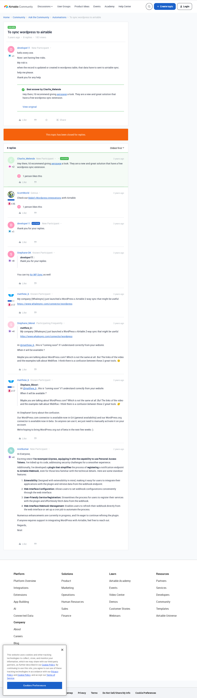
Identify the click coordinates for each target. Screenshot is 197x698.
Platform (19, 574)
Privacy (82, 692)
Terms (94, 692)
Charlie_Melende (26, 158)
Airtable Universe (166, 616)
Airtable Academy (120, 581)
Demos (113, 602)
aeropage (62, 94)
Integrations (21, 588)
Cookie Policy (48, 683)
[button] (165, 6)
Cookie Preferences (145, 692)
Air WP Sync (36, 274)
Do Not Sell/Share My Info (116, 692)
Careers (18, 636)
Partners (161, 581)
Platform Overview (25, 581)
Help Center (125, 6)
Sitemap (68, 692)
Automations (59, 17)
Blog (16, 643)
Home (6, 17)
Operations (68, 595)
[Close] (62, 669)
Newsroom (20, 657)
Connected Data (23, 616)
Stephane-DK (24, 252)
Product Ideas (82, 6)
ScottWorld (23, 192)
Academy (109, 6)
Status (18, 650)
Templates (162, 609)
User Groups (63, 6)
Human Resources (72, 602)
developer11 (23, 47)
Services (161, 588)
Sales (64, 609)
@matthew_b (27, 345)
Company (19, 622)
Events (97, 6)
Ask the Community (38, 17)
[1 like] (29, 176)
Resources (162, 574)
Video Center (117, 595)
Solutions (67, 574)
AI (15, 609)
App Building (21, 602)
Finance (66, 616)
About (17, 629)
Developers (162, 595)
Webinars (114, 616)
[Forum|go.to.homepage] (18, 6)
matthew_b (23, 294)
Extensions (20, 595)
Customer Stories (119, 609)
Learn (112, 574)
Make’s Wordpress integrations (44, 197)
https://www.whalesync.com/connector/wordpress (44, 303)
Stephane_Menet (26, 323)
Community (19, 17)
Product (66, 581)
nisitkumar (23, 449)
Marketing (67, 588)
